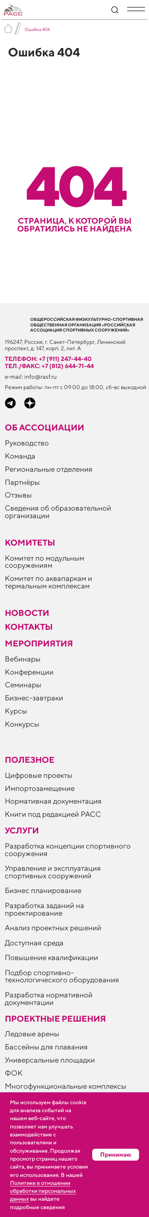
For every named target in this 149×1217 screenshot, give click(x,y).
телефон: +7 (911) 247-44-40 (48, 358)
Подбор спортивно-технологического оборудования (62, 976)
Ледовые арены (32, 1033)
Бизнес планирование (43, 890)
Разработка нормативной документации (49, 998)
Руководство (27, 442)
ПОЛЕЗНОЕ (29, 760)
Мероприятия (39, 643)
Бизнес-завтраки (34, 697)
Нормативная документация (53, 801)
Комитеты (30, 543)
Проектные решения (55, 1019)
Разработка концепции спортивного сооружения (68, 849)
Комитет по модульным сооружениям (44, 562)
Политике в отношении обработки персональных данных (43, 1191)
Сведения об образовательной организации (58, 511)
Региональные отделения (49, 469)
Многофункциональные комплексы (65, 1086)
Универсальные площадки (50, 1059)
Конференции (29, 671)
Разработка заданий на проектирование (44, 909)
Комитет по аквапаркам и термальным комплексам (48, 582)
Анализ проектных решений (53, 927)
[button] (136, 9)
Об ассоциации (44, 427)
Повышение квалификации (51, 957)
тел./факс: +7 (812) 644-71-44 (49, 365)
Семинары (23, 684)
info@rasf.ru (40, 376)
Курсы (16, 710)
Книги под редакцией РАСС (53, 814)
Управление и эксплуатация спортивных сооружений (53, 872)
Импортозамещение (40, 788)
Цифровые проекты (38, 775)
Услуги (22, 830)
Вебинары (23, 658)
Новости (27, 613)
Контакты (29, 627)
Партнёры (22, 482)
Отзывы (18, 494)
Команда (20, 455)
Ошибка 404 (37, 29)
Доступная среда (34, 942)
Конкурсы (22, 723)
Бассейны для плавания (46, 1046)
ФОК (14, 1072)
